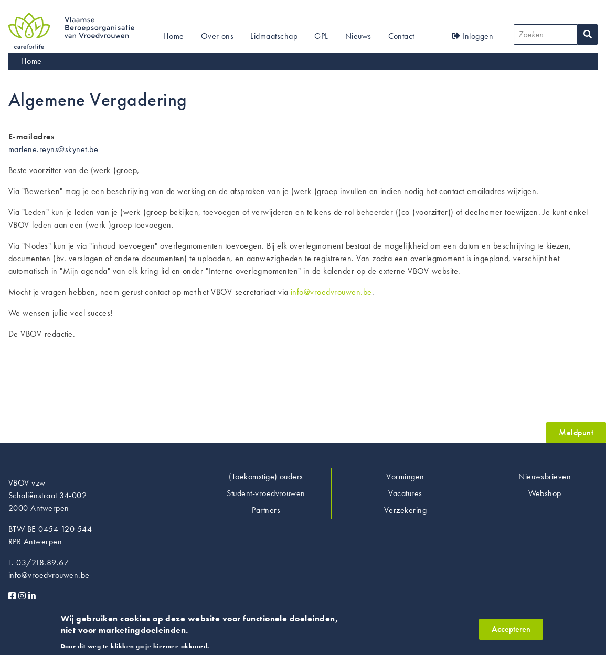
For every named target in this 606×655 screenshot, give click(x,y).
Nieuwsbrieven (544, 476)
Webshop (544, 493)
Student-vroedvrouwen (266, 493)
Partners (266, 510)
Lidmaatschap (273, 35)
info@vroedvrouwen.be (331, 291)
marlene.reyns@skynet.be (53, 149)
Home (173, 35)
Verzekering (405, 510)
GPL (321, 35)
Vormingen (405, 476)
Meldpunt (576, 432)
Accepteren (511, 632)
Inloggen (473, 35)
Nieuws (358, 35)
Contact (401, 35)
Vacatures (405, 493)
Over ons (217, 35)
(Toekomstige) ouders (266, 476)
